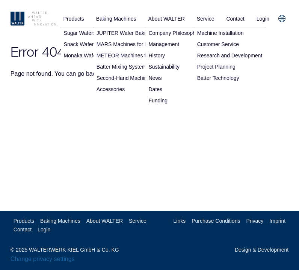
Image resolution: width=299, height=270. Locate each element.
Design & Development (261, 250)
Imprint (277, 221)
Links (180, 221)
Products (73, 19)
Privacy (254, 221)
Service (205, 19)
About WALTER (166, 19)
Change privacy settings (43, 259)
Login (263, 19)
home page (122, 73)
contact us (159, 73)
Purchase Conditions (216, 221)
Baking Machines (116, 19)
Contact (235, 19)
